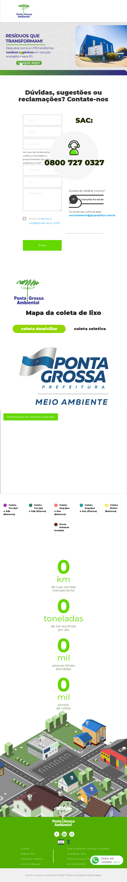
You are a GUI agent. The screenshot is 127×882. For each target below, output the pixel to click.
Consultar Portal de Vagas (86, 199)
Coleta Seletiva (90, 328)
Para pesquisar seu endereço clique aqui (31, 416)
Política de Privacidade (36, 874)
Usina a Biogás (31, 864)
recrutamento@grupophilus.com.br (92, 215)
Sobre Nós (28, 853)
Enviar (42, 245)
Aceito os (45, 219)
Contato (26, 869)
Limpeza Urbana (32, 858)
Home (25, 848)
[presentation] (49, 231)
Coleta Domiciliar (39, 328)
